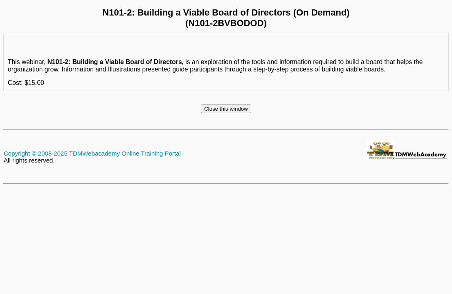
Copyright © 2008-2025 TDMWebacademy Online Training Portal (92, 153)
